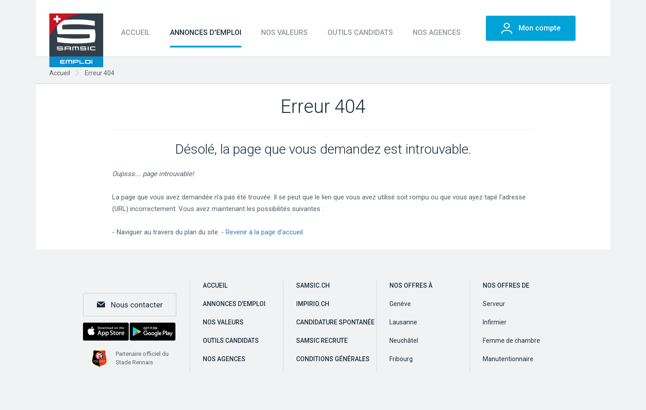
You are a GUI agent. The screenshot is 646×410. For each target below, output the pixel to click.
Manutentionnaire (508, 359)
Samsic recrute (322, 340)
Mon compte (539, 28)
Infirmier (494, 322)
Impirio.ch (312, 303)
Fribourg (401, 359)
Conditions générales (333, 359)
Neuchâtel (403, 340)
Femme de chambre (511, 340)
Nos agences (437, 32)
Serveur (494, 303)
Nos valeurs (284, 32)
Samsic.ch (313, 285)
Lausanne (403, 322)
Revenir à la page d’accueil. (265, 232)
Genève (400, 303)
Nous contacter (137, 304)
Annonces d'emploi (205, 32)
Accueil (135, 32)
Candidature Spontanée (335, 322)
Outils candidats (360, 32)
